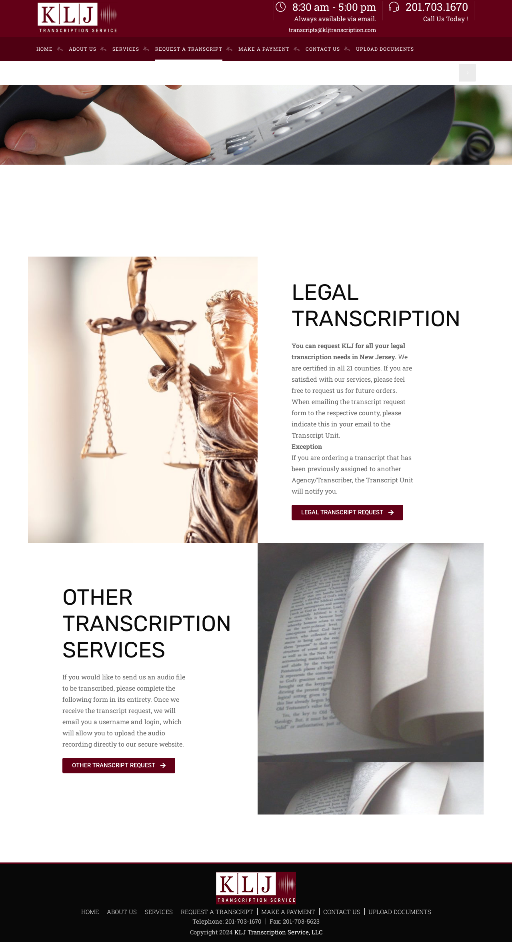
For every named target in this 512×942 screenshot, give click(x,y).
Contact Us (341, 912)
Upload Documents (399, 912)
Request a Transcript (217, 912)
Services (159, 912)
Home (90, 912)
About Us (122, 912)
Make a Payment (288, 912)
